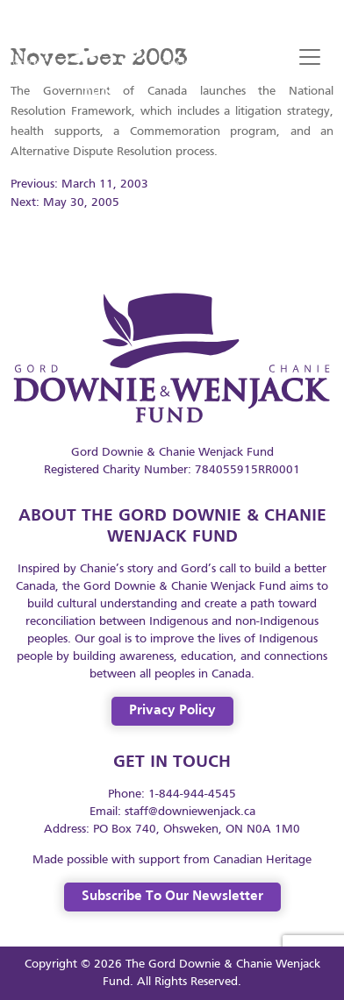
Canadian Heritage (262, 860)
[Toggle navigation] (309, 57)
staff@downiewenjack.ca (190, 812)
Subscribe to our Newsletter (172, 897)
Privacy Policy (172, 711)
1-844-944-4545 (192, 794)
